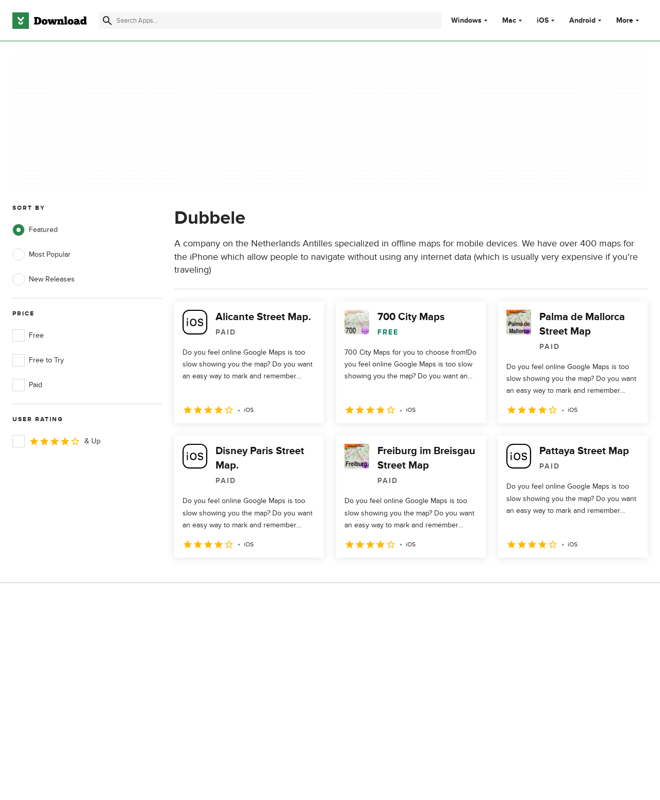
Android (582, 20)
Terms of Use (386, 655)
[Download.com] (49, 20)
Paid (27, 385)
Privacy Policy (386, 638)
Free (28, 335)
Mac (509, 20)
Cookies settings (391, 719)
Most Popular (41, 254)
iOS (543, 20)
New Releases (43, 279)
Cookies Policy (388, 673)
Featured (35, 230)
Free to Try (38, 360)
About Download (214, 638)
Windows (466, 20)
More (628, 20)
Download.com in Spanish (229, 691)
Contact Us (205, 673)
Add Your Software (218, 655)
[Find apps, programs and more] (270, 20)
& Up (56, 441)
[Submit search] (107, 20)
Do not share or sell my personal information (402, 696)
